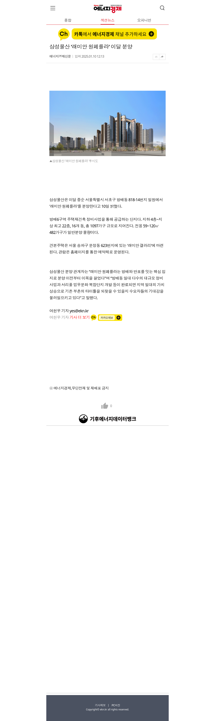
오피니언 (144, 20)
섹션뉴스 (107, 20)
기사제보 (100, 705)
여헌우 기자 (70, 317)
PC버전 (116, 705)
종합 (67, 20)
